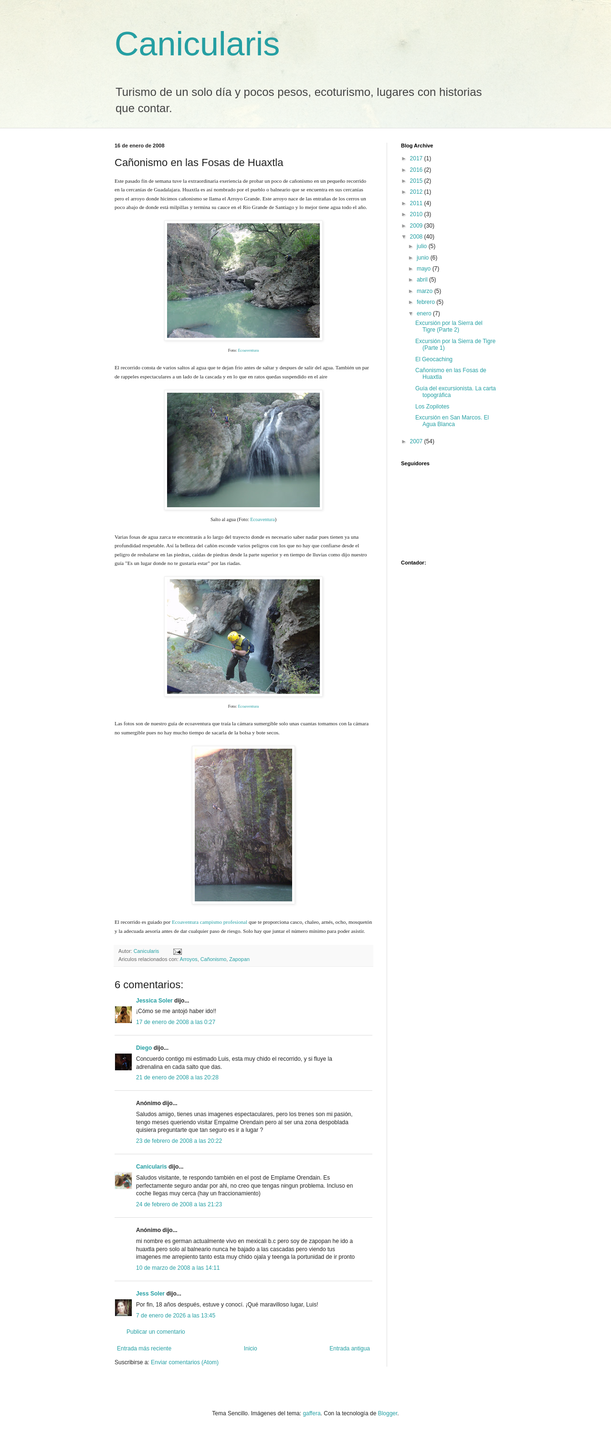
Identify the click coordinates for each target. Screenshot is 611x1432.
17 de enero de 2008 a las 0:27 (175, 1022)
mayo (424, 268)
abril (423, 279)
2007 (417, 441)
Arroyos (188, 959)
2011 (417, 203)
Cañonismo (213, 959)
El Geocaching (434, 359)
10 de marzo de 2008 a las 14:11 (178, 1268)
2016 (417, 170)
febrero (426, 302)
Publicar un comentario (155, 1331)
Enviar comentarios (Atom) (185, 1362)
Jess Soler (150, 1293)
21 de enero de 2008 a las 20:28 (177, 1077)
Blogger (388, 1413)
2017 (417, 158)
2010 (417, 214)
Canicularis (197, 44)
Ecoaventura (248, 350)
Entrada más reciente (144, 1348)
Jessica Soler (154, 1000)
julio (423, 246)
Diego (144, 1048)
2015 (417, 181)
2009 (417, 225)
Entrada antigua (349, 1348)
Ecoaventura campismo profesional (209, 922)
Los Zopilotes (432, 406)
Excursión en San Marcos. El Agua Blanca (452, 421)
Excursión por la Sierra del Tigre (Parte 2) (449, 326)
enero (425, 313)
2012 (417, 191)
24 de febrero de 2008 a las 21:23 (179, 1204)
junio (424, 257)
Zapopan (239, 959)
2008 (417, 236)
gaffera (311, 1413)
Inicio (250, 1348)
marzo (425, 291)
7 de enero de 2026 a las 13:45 (175, 1315)
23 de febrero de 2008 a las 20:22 (179, 1141)
